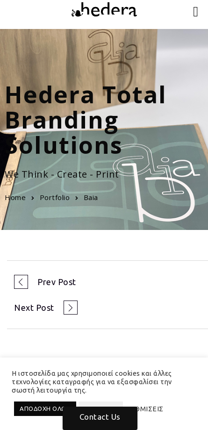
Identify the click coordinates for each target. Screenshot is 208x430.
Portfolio (55, 197)
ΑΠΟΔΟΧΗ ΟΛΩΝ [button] (45, 408)
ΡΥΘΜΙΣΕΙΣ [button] (144, 409)
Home (15, 197)
